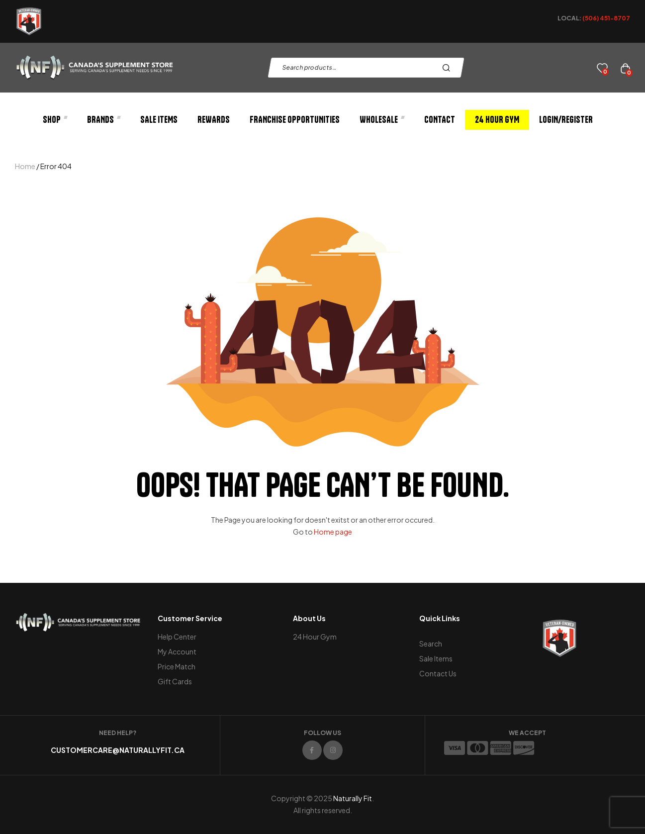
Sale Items (159, 119)
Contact (439, 119)
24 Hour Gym (497, 119)
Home (25, 166)
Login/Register (566, 119)
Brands (103, 119)
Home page (333, 531)
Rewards (213, 119)
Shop (55, 119)
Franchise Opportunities (295, 119)
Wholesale (382, 119)
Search (448, 68)
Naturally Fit (352, 798)
